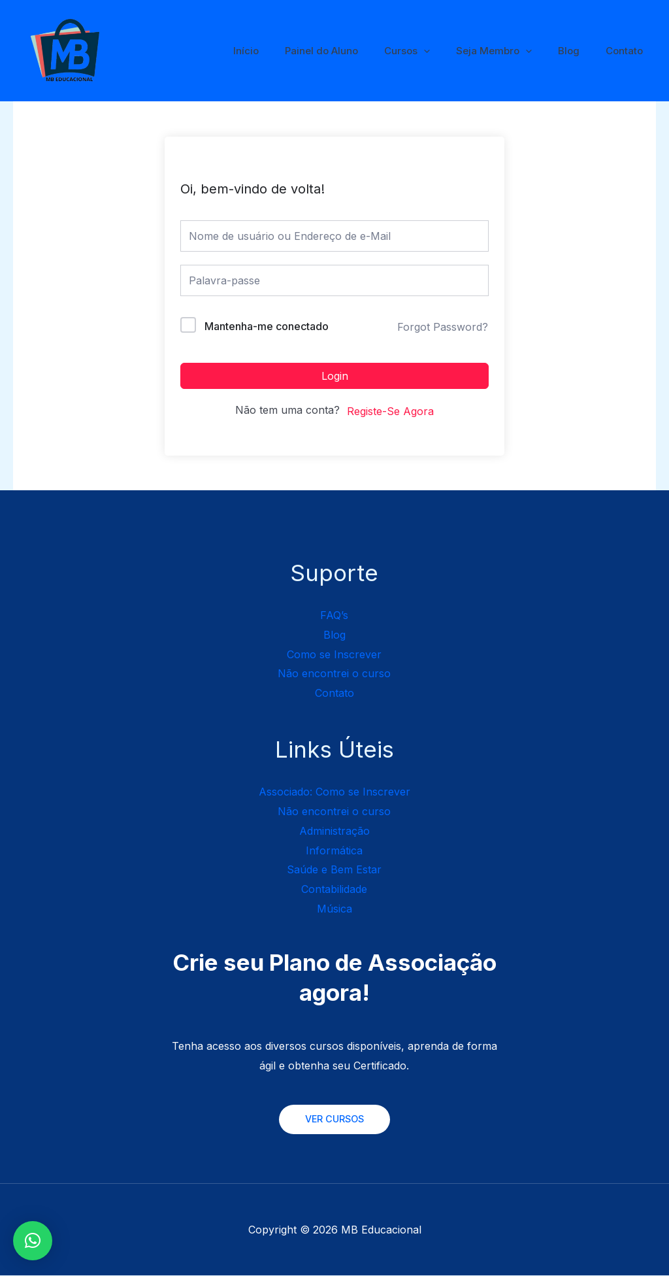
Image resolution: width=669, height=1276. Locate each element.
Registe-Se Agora (390, 411)
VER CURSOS (334, 1119)
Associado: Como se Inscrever (334, 791)
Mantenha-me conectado (266, 326)
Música (334, 908)
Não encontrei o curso (334, 673)
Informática (334, 850)
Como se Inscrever (334, 654)
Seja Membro (510, 51)
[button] (32, 1240)
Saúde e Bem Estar (334, 869)
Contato (627, 50)
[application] (446, 51)
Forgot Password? (442, 326)
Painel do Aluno (350, 50)
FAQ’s (334, 615)
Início (282, 50)
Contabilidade (334, 889)
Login (334, 375)
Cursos (430, 51)
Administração (334, 830)
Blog (578, 50)
